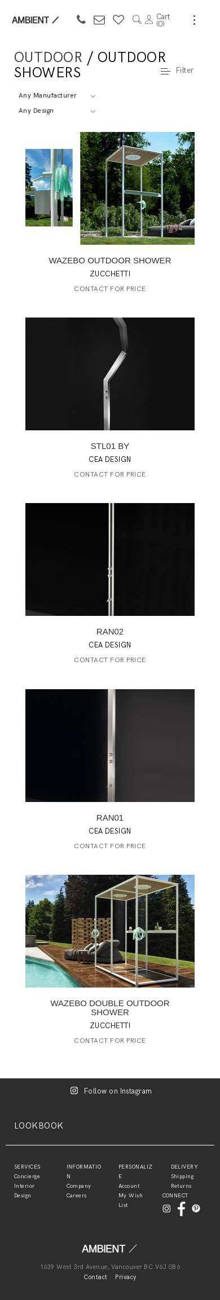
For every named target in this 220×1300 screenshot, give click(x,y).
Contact (95, 1277)
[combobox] (56, 96)
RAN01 (110, 817)
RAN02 (110, 631)
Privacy (125, 1277)
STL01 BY (110, 446)
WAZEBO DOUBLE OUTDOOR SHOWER (109, 1007)
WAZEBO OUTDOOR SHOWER (110, 260)
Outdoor (48, 57)
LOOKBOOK (39, 1126)
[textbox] (56, 96)
